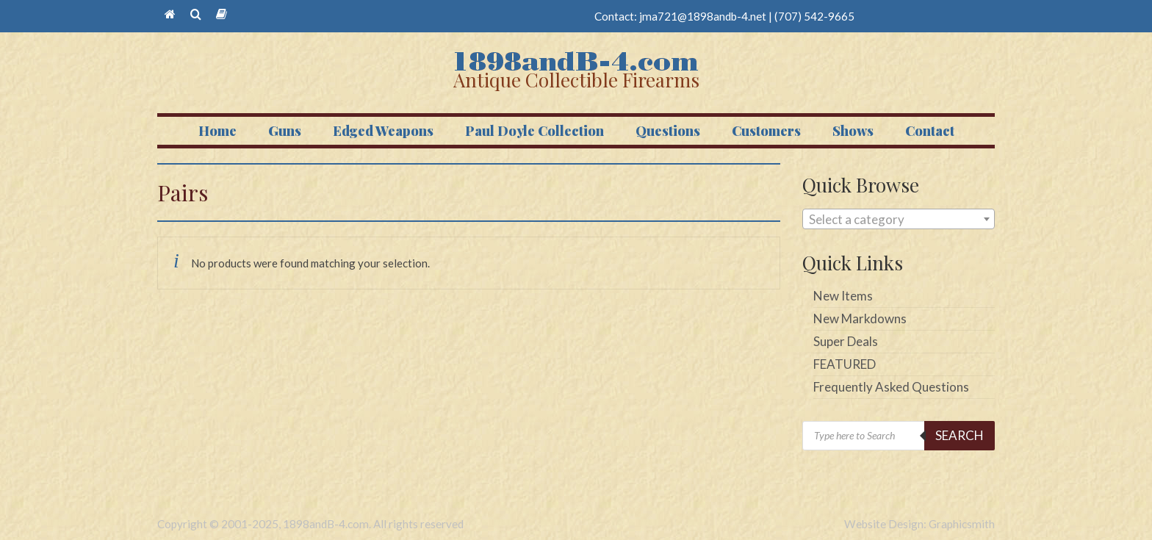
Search (959, 435)
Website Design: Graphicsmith (919, 523)
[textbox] (899, 219)
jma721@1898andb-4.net (702, 16)
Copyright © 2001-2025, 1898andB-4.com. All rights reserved (310, 523)
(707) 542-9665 (814, 16)
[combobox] (899, 219)
